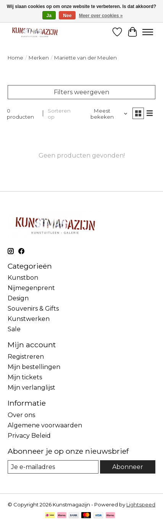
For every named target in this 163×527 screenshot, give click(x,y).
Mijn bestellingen (34, 367)
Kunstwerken (29, 318)
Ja (49, 15)
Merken (39, 58)
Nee (67, 15)
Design (18, 298)
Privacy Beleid (29, 435)
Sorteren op (59, 114)
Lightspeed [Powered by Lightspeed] (140, 504)
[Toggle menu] (147, 32)
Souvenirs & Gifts (33, 308)
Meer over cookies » (101, 15)
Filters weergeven (81, 92)
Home (15, 58)
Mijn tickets (25, 377)
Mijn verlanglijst (31, 387)
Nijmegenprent (31, 288)
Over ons (21, 415)
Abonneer (127, 467)
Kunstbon (23, 277)
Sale (14, 329)
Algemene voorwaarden (45, 425)
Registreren (26, 356)
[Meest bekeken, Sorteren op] (105, 114)
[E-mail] (53, 467)
